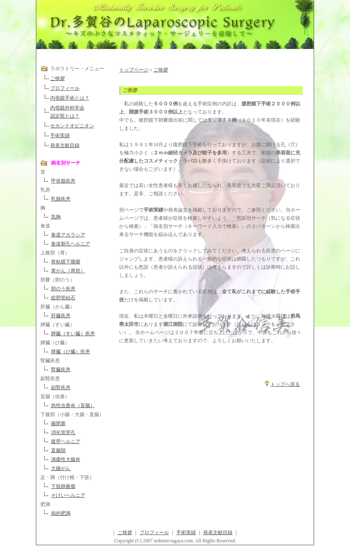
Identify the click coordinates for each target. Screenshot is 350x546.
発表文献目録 (65, 145)
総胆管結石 (63, 298)
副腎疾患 (61, 387)
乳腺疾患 (61, 199)
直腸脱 (58, 450)
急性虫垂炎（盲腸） (73, 405)
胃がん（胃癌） (68, 271)
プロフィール (65, 88)
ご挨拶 (57, 78)
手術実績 (60, 135)
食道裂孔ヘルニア (70, 244)
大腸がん (61, 468)
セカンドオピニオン (72, 126)
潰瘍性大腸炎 (65, 459)
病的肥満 (61, 513)
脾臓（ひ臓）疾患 (70, 351)
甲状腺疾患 (63, 181)
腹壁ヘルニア (65, 441)
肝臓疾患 (61, 316)
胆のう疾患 (63, 289)
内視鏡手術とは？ (69, 98)
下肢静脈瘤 (63, 486)
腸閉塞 (58, 423)
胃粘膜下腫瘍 (65, 262)
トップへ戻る (285, 384)
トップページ (133, 70)
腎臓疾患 (61, 369)
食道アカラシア (68, 235)
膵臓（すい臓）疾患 (73, 334)
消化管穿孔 (63, 432)
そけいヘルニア (68, 495)
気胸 (56, 217)
